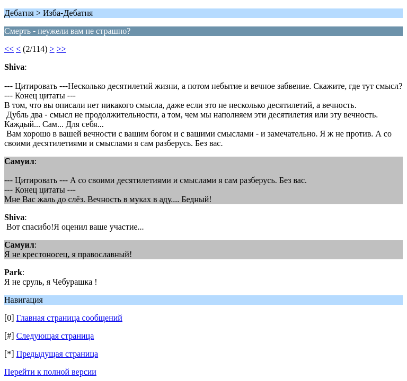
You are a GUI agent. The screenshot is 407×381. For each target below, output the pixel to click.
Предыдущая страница (57, 353)
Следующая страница (55, 335)
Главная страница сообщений (69, 317)
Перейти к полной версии (50, 371)
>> (61, 48)
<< (9, 48)
